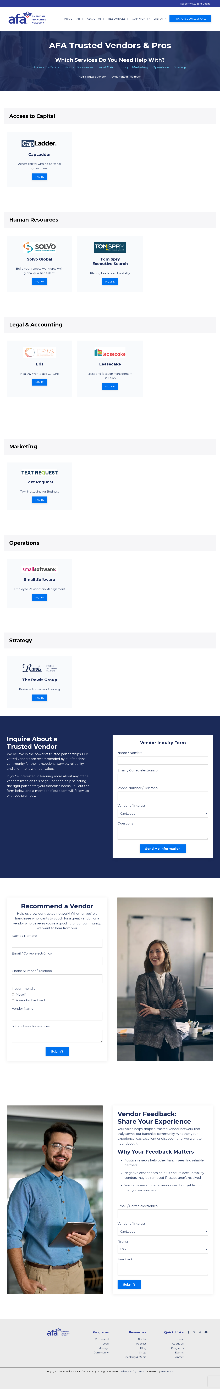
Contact (179, 1366)
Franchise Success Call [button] (190, 19)
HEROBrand (167, 1380)
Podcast (141, 1352)
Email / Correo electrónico (138, 774)
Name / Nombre (130, 756)
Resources (118, 18)
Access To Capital (46, 67)
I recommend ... (23, 995)
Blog (143, 1357)
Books (142, 1348)
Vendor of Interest (131, 810)
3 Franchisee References (31, 1033)
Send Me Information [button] (163, 853)
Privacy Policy (128, 1380)
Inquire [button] (39, 177)
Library (159, 18)
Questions (125, 828)
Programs (74, 18)
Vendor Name (23, 1015)
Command (102, 1348)
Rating (123, 1250)
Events (179, 1361)
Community (141, 18)
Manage (103, 1357)
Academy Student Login (195, 3)
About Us (95, 18)
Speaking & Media (135, 1366)
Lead (106, 1352)
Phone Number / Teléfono (138, 792)
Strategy (180, 67)
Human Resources (79, 67)
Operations (160, 67)
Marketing (140, 67)
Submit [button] (57, 1058)
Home (179, 1348)
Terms (141, 1380)
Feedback (125, 1267)
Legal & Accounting (113, 67)
